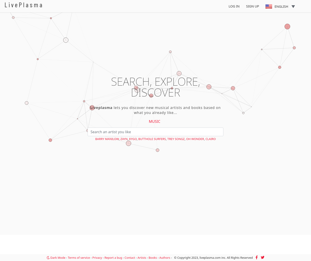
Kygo (133, 139)
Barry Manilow (107, 139)
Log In (234, 6)
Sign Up (252, 6)
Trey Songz (176, 139)
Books (152, 258)
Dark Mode (56, 258)
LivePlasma (24, 5)
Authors (164, 258)
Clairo (211, 139)
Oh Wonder (195, 139)
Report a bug (113, 258)
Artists (141, 258)
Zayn (124, 139)
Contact (129, 258)
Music (154, 121)
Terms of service (79, 258)
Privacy (97, 258)
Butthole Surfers (152, 139)
